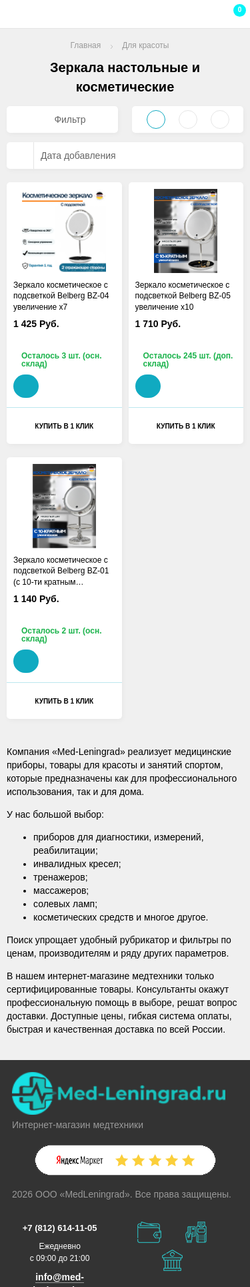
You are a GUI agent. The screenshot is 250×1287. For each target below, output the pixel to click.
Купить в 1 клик (64, 426)
